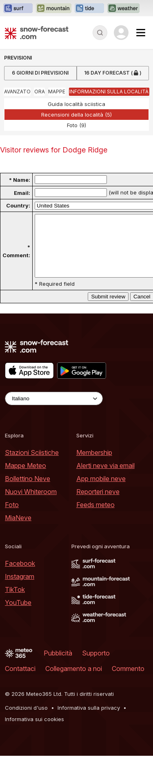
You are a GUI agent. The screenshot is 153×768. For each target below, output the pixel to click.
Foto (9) (76, 125)
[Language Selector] (54, 410)
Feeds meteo (95, 517)
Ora (39, 91)
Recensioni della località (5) (76, 114)
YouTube (18, 615)
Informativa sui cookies (34, 731)
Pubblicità (58, 665)
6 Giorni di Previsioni (40, 73)
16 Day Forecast (113, 73)
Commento (128, 681)
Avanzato (17, 91)
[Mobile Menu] (140, 32)
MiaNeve (18, 530)
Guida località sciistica (76, 104)
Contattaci (20, 681)
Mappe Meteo (25, 478)
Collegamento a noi (73, 681)
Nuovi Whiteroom (31, 504)
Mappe (56, 91)
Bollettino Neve (27, 491)
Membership (94, 465)
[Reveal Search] (100, 32)
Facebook (20, 576)
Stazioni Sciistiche (32, 465)
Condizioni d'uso (26, 720)
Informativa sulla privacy (89, 720)
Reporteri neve (98, 504)
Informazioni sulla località (109, 91)
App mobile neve (101, 491)
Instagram (19, 589)
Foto (12, 517)
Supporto (96, 665)
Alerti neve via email (105, 478)
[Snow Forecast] (37, 32)
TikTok (15, 602)
